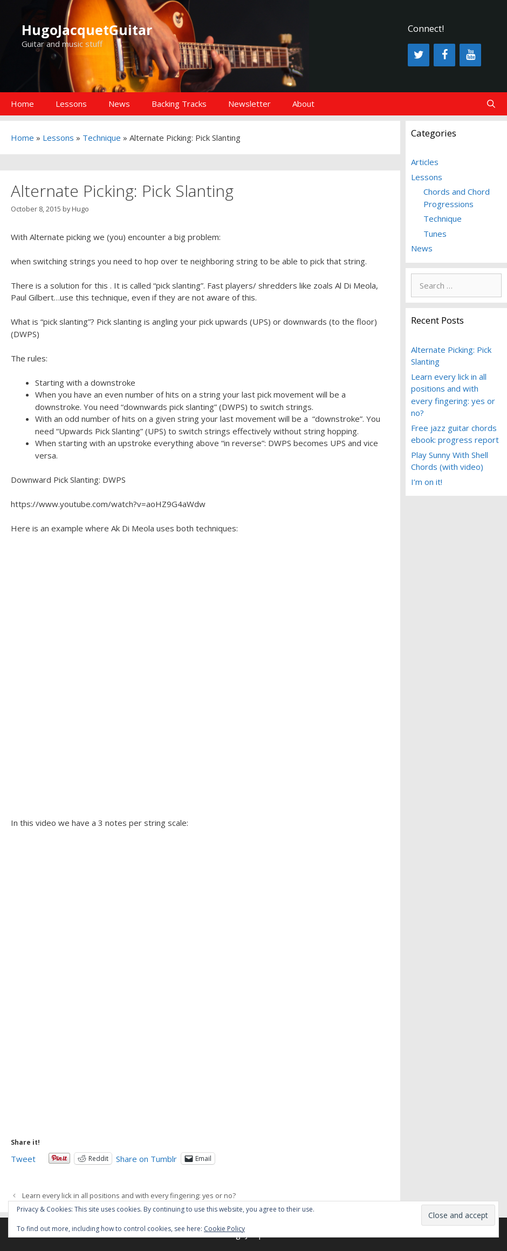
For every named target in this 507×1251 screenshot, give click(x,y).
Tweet (23, 1158)
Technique (102, 137)
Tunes (435, 233)
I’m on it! (426, 481)
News (119, 103)
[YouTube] (470, 55)
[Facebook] (444, 55)
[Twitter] (418, 55)
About (303, 103)
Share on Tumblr (146, 1158)
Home (22, 103)
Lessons (71, 103)
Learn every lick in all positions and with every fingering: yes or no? (129, 1195)
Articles (425, 161)
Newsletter (249, 103)
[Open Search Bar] (491, 103)
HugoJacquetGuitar (87, 29)
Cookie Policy (224, 1228)
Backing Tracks (179, 103)
